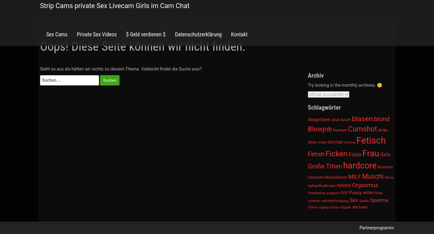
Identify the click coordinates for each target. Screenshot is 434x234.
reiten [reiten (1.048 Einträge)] (368, 192)
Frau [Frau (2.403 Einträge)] (370, 153)
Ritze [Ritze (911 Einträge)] (378, 193)
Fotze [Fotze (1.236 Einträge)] (355, 155)
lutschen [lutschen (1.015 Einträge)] (316, 177)
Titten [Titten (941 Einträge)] (312, 207)
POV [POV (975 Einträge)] (344, 192)
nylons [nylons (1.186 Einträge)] (344, 185)
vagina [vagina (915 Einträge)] (323, 207)
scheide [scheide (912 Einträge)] (314, 201)
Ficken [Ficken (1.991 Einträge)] (336, 153)
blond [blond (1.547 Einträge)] (382, 119)
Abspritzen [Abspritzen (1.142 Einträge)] (319, 119)
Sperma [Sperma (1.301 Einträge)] (379, 200)
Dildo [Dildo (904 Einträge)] (323, 142)
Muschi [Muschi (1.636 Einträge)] (373, 176)
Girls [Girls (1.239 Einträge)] (385, 155)
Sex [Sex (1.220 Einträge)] (354, 200)
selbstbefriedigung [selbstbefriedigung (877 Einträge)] (335, 201)
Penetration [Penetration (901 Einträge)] (317, 193)
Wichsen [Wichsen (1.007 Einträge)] (359, 207)
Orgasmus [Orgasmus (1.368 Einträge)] (365, 185)
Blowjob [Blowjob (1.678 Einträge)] (320, 129)
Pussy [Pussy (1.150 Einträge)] (355, 192)
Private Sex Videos (97, 34)
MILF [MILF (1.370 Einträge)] (354, 176)
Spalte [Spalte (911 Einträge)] (364, 201)
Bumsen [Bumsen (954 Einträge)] (340, 130)
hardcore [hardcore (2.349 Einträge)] (360, 166)
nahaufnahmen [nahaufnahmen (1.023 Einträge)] (322, 185)
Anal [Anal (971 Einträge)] (335, 119)
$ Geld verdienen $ (145, 34)
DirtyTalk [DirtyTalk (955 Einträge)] (335, 142)
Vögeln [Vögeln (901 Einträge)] (345, 207)
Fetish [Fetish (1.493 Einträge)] (316, 154)
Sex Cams (56, 34)
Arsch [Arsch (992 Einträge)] (346, 119)
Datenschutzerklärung (198, 34)
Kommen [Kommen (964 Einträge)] (385, 167)
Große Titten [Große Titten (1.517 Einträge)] (325, 166)
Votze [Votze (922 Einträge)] (334, 207)
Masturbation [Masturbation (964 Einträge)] (336, 177)
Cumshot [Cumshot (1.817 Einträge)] (362, 129)
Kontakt (239, 34)
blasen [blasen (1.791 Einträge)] (362, 119)
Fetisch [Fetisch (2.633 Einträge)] (371, 140)
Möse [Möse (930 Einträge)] (389, 177)
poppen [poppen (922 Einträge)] (333, 193)
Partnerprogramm (376, 227)
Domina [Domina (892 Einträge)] (349, 142)
